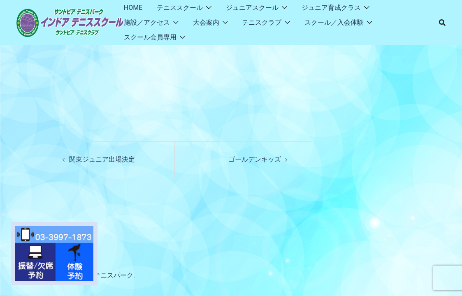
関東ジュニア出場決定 (102, 159)
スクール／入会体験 (334, 22)
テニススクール (180, 8)
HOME (133, 8)
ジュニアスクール (252, 8)
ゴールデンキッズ (254, 159)
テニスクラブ (261, 22)
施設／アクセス (147, 22)
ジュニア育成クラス (331, 8)
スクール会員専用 (150, 37)
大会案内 (206, 22)
